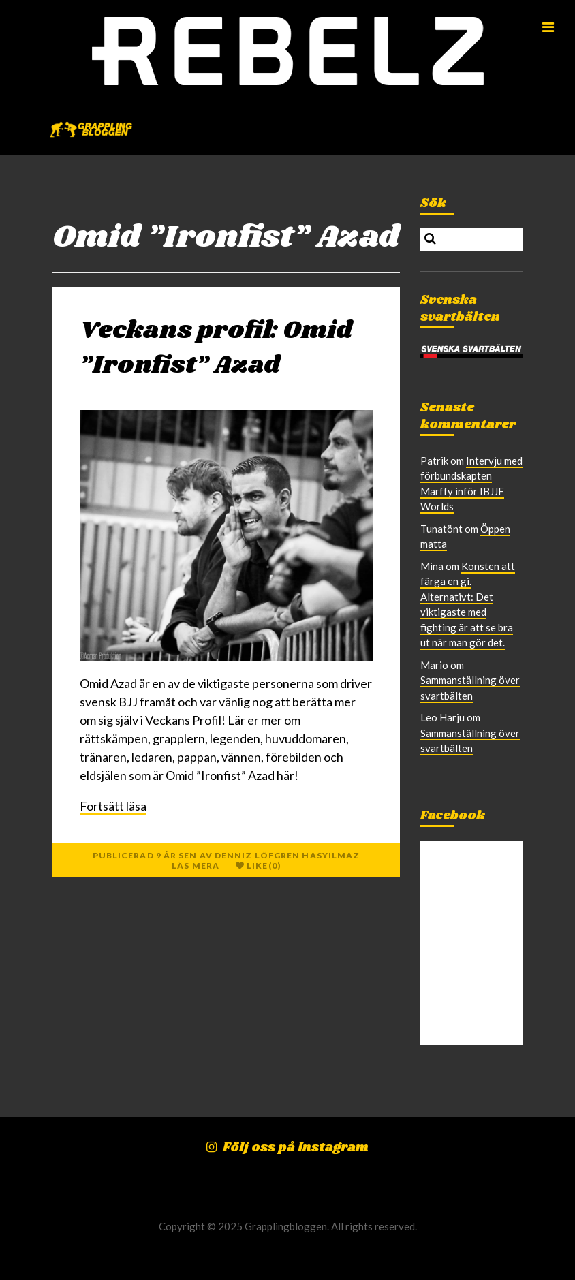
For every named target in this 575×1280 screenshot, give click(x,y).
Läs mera (195, 866)
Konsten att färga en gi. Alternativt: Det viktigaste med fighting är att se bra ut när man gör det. (467, 604)
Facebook (452, 816)
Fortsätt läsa (113, 805)
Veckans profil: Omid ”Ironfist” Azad (216, 348)
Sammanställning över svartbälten (470, 741)
